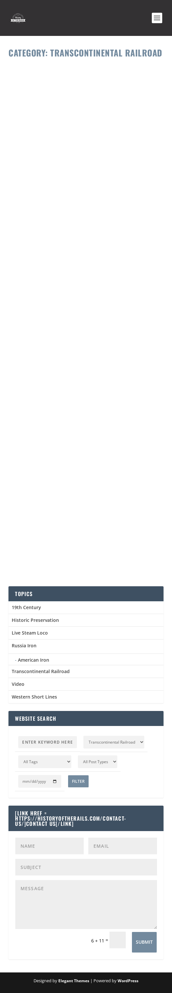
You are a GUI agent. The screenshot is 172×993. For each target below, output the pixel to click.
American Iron (33, 660)
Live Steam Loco (30, 633)
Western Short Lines (34, 697)
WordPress (128, 981)
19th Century (26, 607)
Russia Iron (24, 645)
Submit (144, 942)
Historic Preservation (35, 620)
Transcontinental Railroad (41, 671)
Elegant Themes (73, 981)
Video (18, 684)
